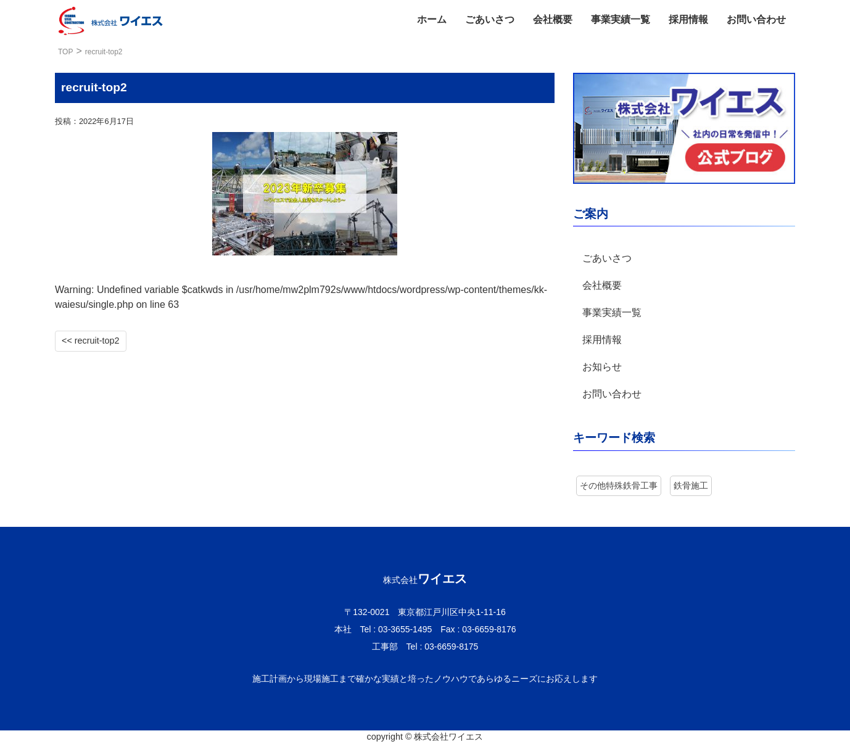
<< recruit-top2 (91, 340)
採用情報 (688, 19)
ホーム (432, 19)
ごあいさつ (489, 19)
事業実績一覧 (620, 19)
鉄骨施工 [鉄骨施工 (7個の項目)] (691, 485)
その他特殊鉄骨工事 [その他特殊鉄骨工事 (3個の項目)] (619, 485)
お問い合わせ (756, 19)
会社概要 (552, 19)
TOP (65, 52)
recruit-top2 (104, 52)
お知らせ (602, 367)
